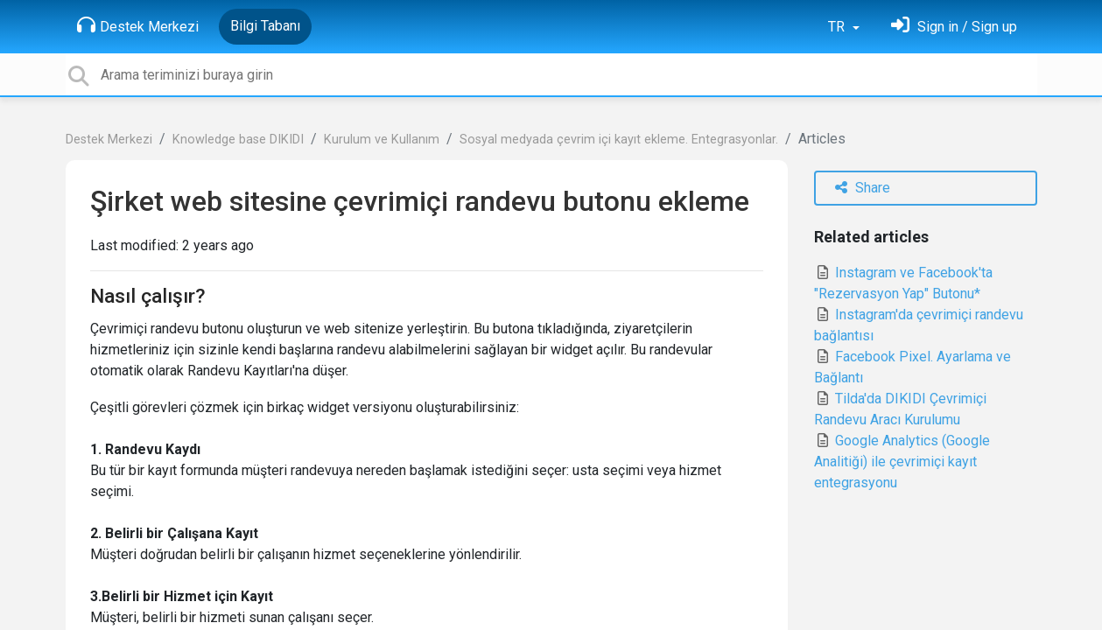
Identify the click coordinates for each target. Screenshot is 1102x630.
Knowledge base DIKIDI (238, 139)
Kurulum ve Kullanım (381, 139)
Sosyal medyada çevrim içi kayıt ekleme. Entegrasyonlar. (619, 139)
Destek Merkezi (138, 25)
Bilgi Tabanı (265, 26)
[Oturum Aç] (954, 27)
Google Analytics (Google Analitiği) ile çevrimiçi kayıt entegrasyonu (902, 461)
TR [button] (838, 26)
